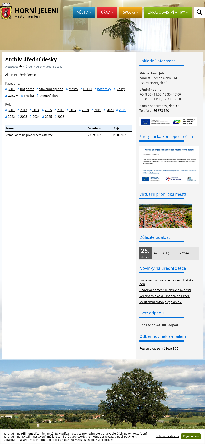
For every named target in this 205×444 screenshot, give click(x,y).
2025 (48, 116)
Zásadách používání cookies (95, 439)
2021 (122, 110)
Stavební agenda (51, 89)
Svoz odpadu (151, 313)
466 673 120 (160, 110)
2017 (72, 110)
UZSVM (13, 96)
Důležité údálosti (155, 237)
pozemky (104, 89)
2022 (11, 116)
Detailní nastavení (167, 436)
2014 (35, 110)
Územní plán (48, 96)
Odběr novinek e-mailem (162, 336)
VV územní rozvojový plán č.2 (160, 302)
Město (84, 12)
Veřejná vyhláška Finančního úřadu (164, 296)
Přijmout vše (191, 436)
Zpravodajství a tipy (168, 12)
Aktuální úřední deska (21, 75)
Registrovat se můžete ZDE (158, 348)
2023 (23, 116)
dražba (29, 96)
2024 (36, 116)
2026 (60, 116)
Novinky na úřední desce (162, 268)
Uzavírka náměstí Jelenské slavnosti (165, 290)
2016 (60, 110)
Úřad (107, 12)
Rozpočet (27, 89)
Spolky (131, 12)
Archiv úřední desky (49, 66)
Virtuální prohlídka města (163, 194)
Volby (121, 89)
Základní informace (157, 61)
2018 (85, 110)
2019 (97, 110)
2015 (48, 110)
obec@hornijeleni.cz (164, 106)
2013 (23, 110)
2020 (110, 110)
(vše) (11, 89)
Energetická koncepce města (166, 136)
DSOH (87, 89)
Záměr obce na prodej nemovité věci (29, 135)
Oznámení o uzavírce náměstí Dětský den (166, 282)
